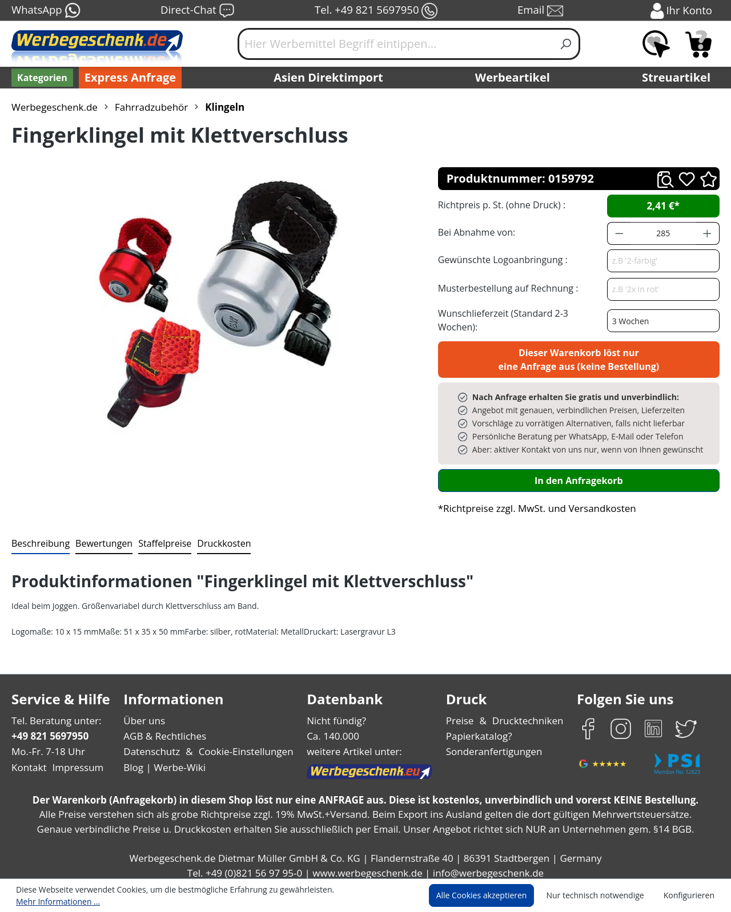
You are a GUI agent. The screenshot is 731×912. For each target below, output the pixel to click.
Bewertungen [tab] (100, 537)
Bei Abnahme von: (475, 232)
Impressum (74, 761)
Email (541, 11)
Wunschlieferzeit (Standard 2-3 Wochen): (521, 316)
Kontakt (28, 761)
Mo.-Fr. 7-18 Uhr (47, 745)
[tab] (39, 537)
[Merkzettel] (656, 44)
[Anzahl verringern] (619, 233)
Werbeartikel (514, 77)
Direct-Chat (197, 11)
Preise (461, 714)
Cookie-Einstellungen (242, 745)
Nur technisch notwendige (602, 896)
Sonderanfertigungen (493, 745)
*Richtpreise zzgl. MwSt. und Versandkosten (533, 502)
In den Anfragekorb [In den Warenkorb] (578, 474)
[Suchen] (566, 44)
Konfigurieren (690, 896)
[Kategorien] (41, 77)
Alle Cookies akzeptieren (492, 896)
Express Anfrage (127, 77)
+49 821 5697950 (49, 730)
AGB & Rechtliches (165, 730)
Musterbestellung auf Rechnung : (505, 288)
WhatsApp (45, 11)
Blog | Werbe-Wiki (163, 761)
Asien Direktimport (329, 77)
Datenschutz (151, 745)
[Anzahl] (663, 233)
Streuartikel (679, 77)
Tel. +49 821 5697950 (375, 11)
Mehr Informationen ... (363, 896)
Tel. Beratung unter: (53, 714)
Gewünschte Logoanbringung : (500, 259)
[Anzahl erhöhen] (708, 233)
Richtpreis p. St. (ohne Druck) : (500, 204)
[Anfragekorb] (698, 44)
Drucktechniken (526, 714)
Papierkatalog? (480, 730)
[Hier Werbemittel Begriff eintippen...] (395, 44)
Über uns (144, 714)
